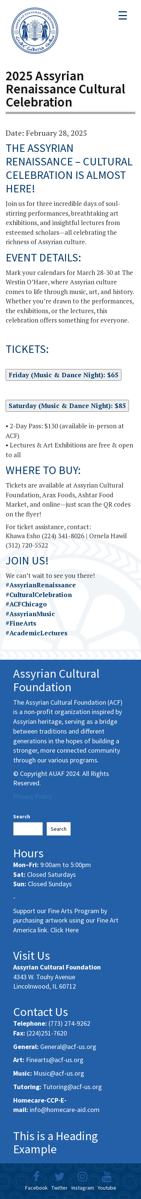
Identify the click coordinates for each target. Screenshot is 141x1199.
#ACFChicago (26, 604)
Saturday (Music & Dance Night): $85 (67, 405)
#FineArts (21, 623)
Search (21, 816)
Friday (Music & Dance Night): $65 (63, 375)
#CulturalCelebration (39, 594)
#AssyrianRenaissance (41, 585)
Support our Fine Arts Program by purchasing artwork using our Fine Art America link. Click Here (65, 920)
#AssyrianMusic (30, 613)
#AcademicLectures (36, 633)
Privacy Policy (32, 796)
